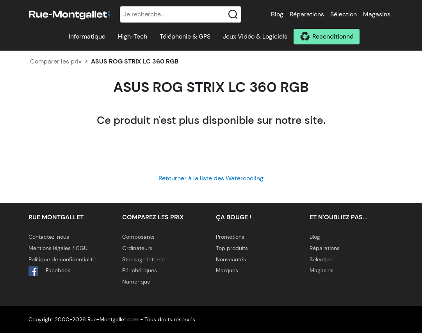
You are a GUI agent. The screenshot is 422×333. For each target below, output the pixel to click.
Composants (138, 236)
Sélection (343, 14)
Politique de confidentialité (62, 259)
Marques (227, 270)
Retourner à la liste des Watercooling (211, 178)
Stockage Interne (143, 259)
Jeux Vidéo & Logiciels (255, 36)
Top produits (232, 248)
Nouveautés (231, 259)
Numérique (136, 281)
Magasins (376, 14)
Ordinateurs (137, 248)
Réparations (307, 14)
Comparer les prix (56, 61)
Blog (277, 14)
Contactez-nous (48, 236)
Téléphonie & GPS (185, 36)
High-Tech (132, 36)
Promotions (230, 236)
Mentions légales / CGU (57, 248)
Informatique (87, 36)
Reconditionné (332, 36)
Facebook (49, 271)
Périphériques (139, 270)
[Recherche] (181, 14)
